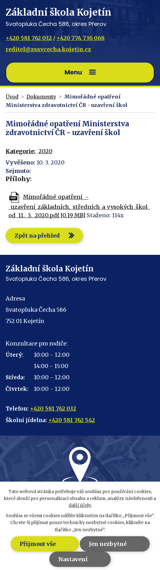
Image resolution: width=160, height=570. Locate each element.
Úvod (12, 96)
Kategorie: (21, 151)
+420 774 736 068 (80, 38)
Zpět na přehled (37, 235)
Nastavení (73, 559)
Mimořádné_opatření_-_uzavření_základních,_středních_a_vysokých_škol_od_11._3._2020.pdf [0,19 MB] (79, 206)
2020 (45, 151)
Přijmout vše (38, 543)
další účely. (80, 505)
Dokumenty (41, 96)
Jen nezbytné (108, 543)
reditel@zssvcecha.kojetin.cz (48, 49)
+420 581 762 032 (29, 38)
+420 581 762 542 (71, 420)
